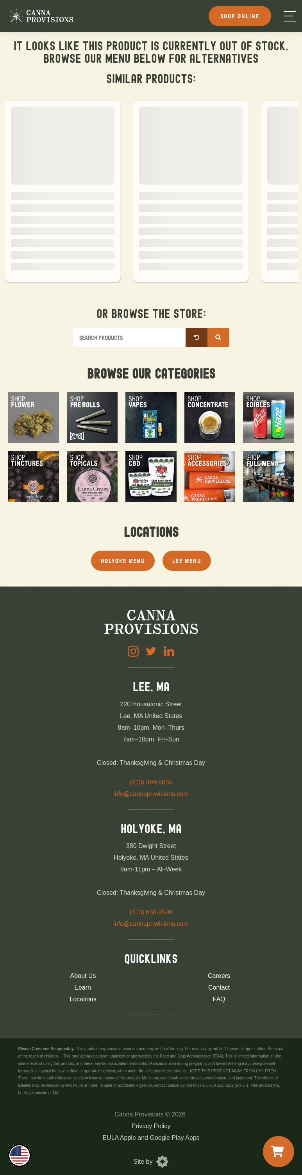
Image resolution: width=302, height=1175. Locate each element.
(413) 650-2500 (151, 912)
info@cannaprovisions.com (150, 794)
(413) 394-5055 (151, 782)
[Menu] (290, 16)
